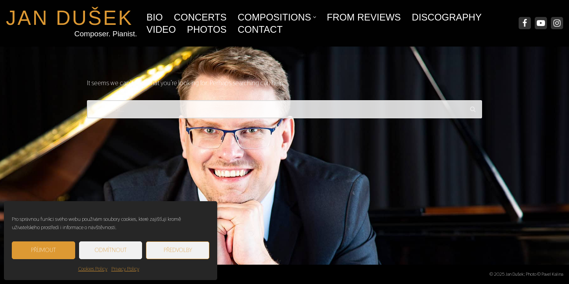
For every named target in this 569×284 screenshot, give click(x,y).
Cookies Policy (92, 268)
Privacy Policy (125, 268)
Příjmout (43, 250)
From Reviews (364, 17)
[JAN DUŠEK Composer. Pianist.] (69, 23)
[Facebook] (525, 23)
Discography (447, 17)
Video (161, 29)
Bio (154, 17)
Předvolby (178, 250)
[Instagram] (557, 23)
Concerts (200, 17)
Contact (260, 29)
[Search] (275, 109)
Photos (207, 29)
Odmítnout (110, 250)
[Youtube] (541, 23)
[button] (314, 17)
